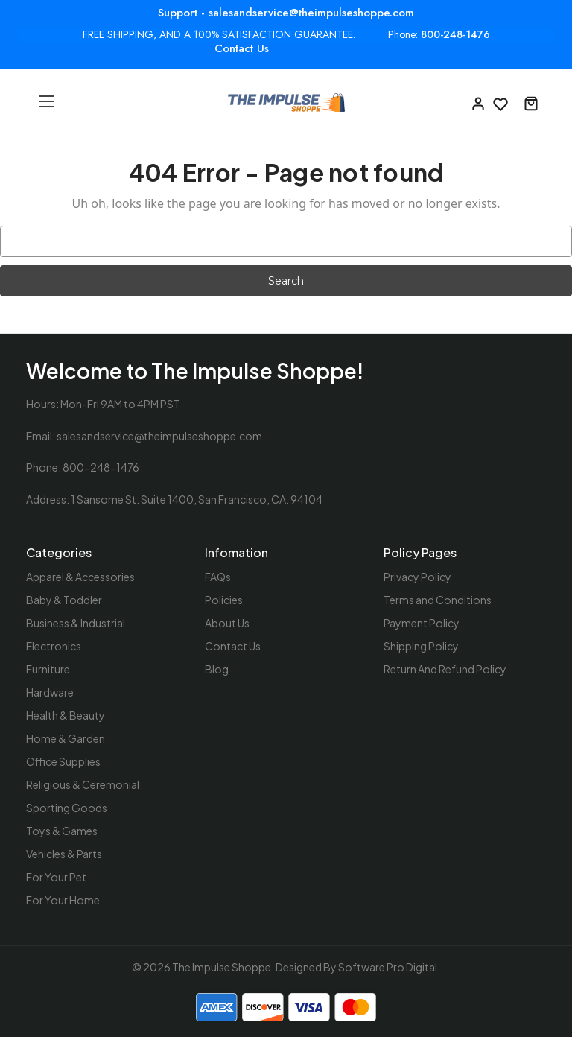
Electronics (53, 646)
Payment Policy (422, 623)
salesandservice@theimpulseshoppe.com (159, 436)
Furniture (48, 669)
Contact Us (241, 48)
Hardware (50, 692)
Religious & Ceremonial (82, 784)
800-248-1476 (455, 35)
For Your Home (63, 900)
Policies (224, 599)
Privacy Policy (417, 576)
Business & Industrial (75, 623)
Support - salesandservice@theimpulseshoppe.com (286, 12)
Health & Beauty (65, 715)
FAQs (218, 576)
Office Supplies (63, 761)
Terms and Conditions (438, 599)
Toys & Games (62, 830)
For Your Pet (56, 877)
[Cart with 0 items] (531, 102)
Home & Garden (65, 738)
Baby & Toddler (64, 599)
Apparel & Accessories (80, 576)
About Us (227, 623)
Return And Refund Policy (445, 669)
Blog (217, 669)
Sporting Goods (66, 807)
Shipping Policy (421, 646)
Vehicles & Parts (64, 853)
